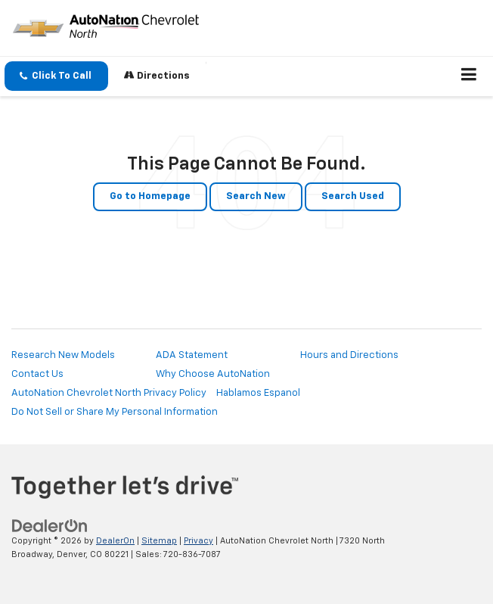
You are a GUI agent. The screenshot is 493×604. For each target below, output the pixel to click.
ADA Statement (192, 355)
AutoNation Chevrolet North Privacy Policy (108, 393)
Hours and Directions (349, 355)
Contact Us (37, 374)
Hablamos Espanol (258, 393)
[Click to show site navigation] (469, 76)
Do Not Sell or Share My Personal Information (114, 412)
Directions (157, 75)
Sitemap (159, 541)
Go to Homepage (150, 196)
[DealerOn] (49, 526)
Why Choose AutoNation (213, 374)
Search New (256, 196)
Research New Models (63, 355)
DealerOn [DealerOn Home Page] (115, 541)
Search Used (352, 196)
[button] (56, 76)
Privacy (198, 541)
